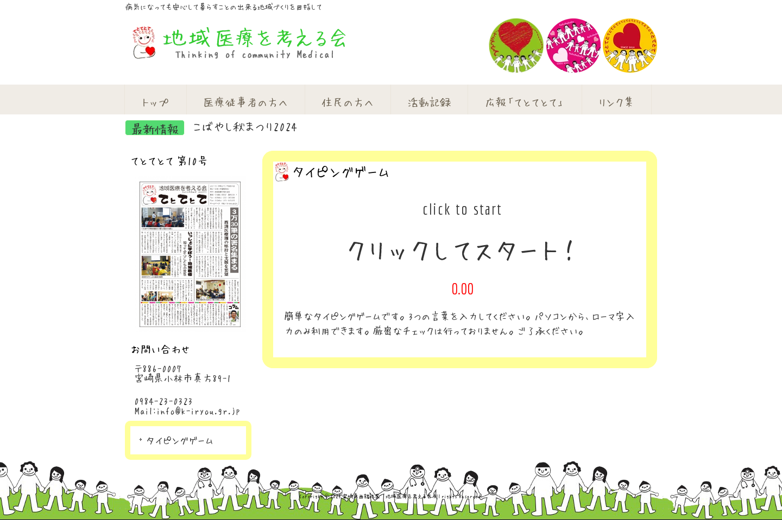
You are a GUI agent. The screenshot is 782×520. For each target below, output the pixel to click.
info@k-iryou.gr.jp (198, 410)
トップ (155, 102)
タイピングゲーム (179, 440)
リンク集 (616, 102)
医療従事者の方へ (245, 102)
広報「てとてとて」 (524, 102)
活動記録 (429, 102)
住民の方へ (347, 102)
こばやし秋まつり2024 (245, 126)
